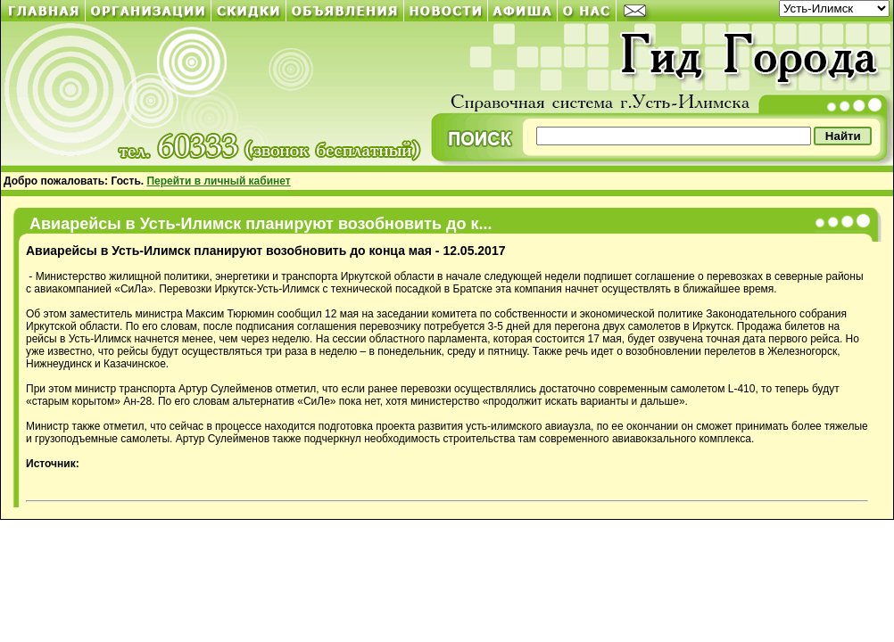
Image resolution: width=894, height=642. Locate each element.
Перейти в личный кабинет (218, 181)
